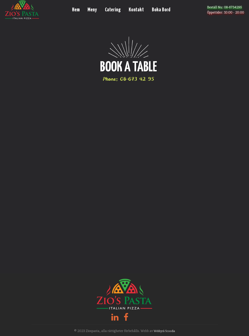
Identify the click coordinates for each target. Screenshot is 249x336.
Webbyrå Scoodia (164, 331)
